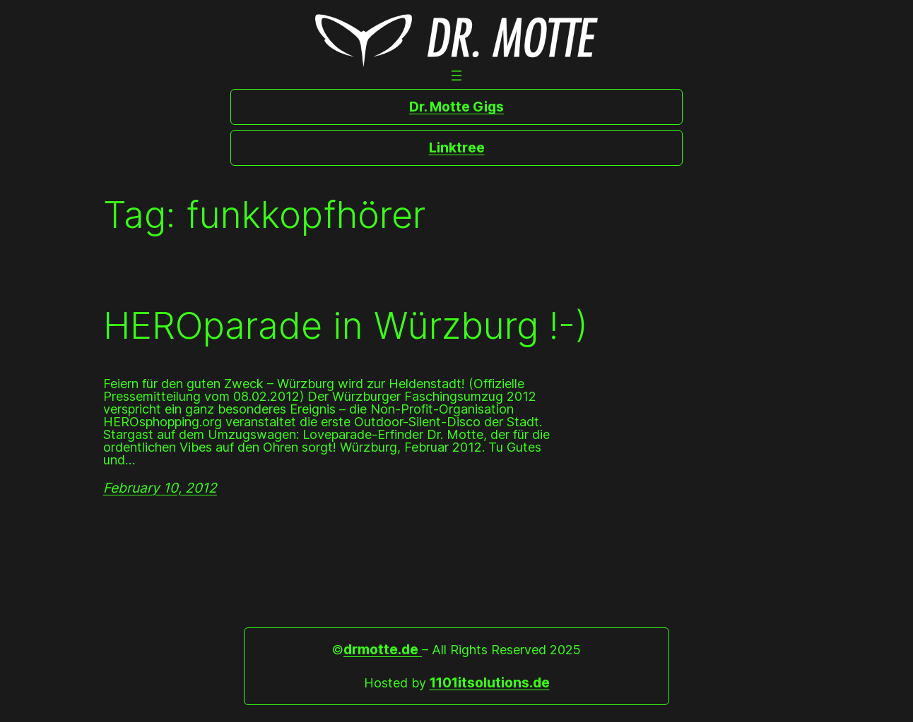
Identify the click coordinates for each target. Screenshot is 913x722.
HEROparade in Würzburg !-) (345, 326)
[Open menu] (456, 75)
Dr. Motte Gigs (456, 106)
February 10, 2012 (160, 487)
